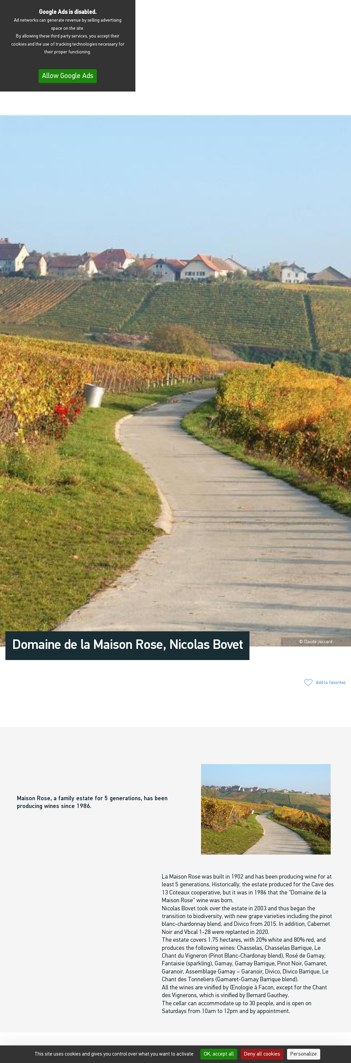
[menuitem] (334, 106)
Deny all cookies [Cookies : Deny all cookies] (262, 1054)
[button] (280, 105)
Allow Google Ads (67, 76)
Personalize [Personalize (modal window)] (303, 1054)
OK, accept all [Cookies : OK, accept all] (219, 1054)
